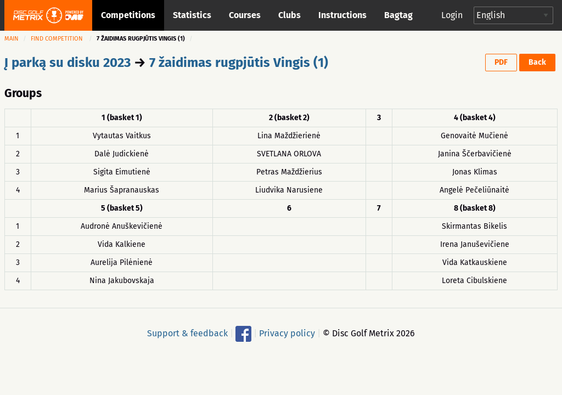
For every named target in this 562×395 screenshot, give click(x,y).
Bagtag (398, 15)
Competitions (128, 15)
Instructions (342, 15)
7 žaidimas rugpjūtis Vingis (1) (238, 62)
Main (11, 38)
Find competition (57, 38)
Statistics (192, 15)
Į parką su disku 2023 (67, 62)
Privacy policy (287, 333)
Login (452, 15)
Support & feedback (187, 333)
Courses (245, 15)
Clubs (289, 15)
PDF (501, 62)
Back (537, 62)
